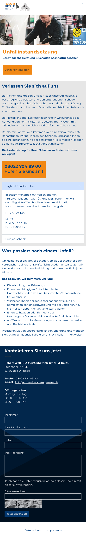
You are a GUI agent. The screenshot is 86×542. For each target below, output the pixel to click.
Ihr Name (11, 414)
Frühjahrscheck (15, 239)
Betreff (9, 440)
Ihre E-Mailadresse (17, 427)
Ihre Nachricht (14, 452)
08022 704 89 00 (23, 166)
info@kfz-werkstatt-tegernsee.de (36, 382)
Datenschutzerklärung (39, 481)
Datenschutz (33, 530)
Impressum (54, 530)
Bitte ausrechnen (16, 491)
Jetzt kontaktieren (17, 69)
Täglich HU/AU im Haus (20, 186)
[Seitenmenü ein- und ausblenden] (83, 5)
